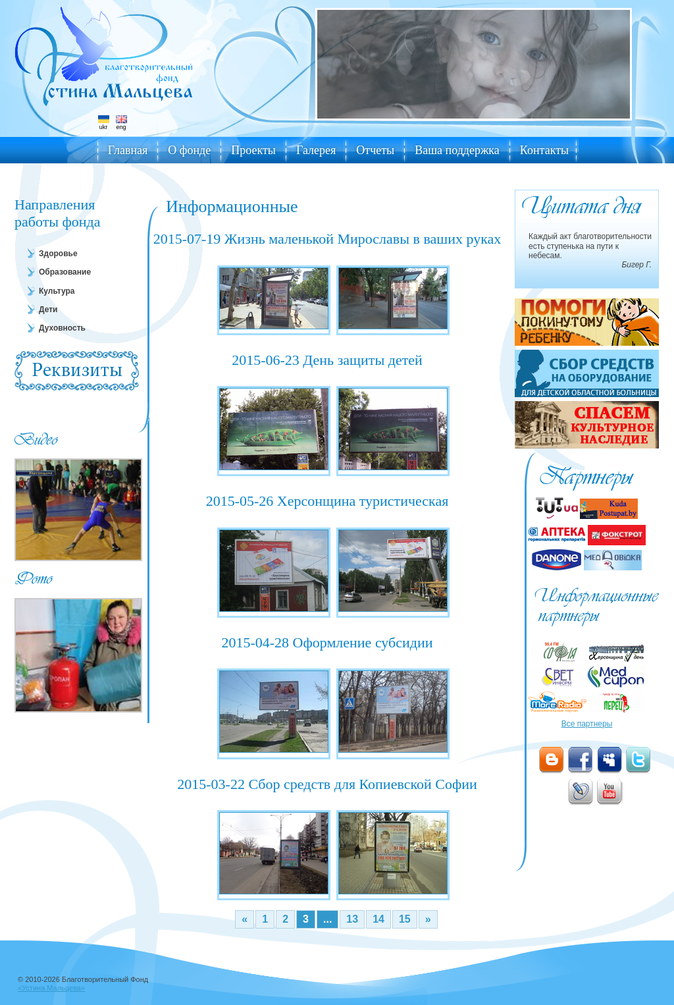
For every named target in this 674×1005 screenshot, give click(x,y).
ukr (103, 122)
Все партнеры (587, 723)
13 (352, 919)
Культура (56, 291)
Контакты (544, 150)
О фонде (189, 150)
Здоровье (58, 253)
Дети (48, 309)
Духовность (62, 328)
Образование (65, 272)
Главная (127, 150)
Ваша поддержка (457, 150)
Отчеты (375, 150)
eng (121, 122)
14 (378, 919)
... (327, 919)
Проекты (253, 150)
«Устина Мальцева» (51, 988)
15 (405, 919)
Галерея (316, 150)
